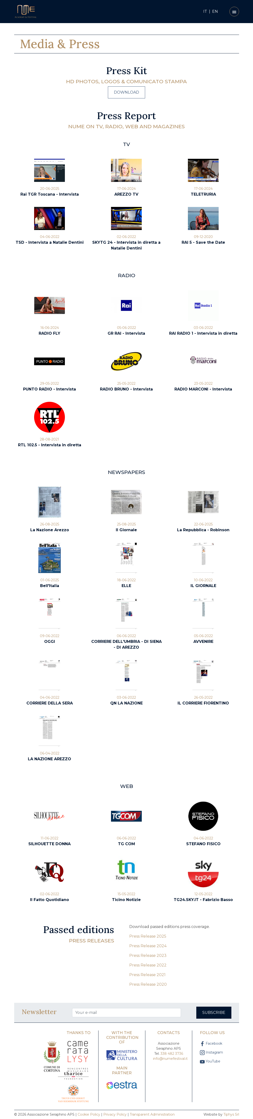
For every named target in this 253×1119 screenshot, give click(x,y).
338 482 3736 (171, 1053)
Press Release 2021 (147, 974)
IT (205, 11)
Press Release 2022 (148, 965)
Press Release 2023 (148, 955)
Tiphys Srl (231, 1114)
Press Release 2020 (148, 984)
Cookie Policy (89, 1114)
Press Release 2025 (147, 936)
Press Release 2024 (148, 946)
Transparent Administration (152, 1114)
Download (126, 92)
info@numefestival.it (170, 1058)
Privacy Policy (115, 1114)
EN (215, 11)
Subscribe (213, 1012)
